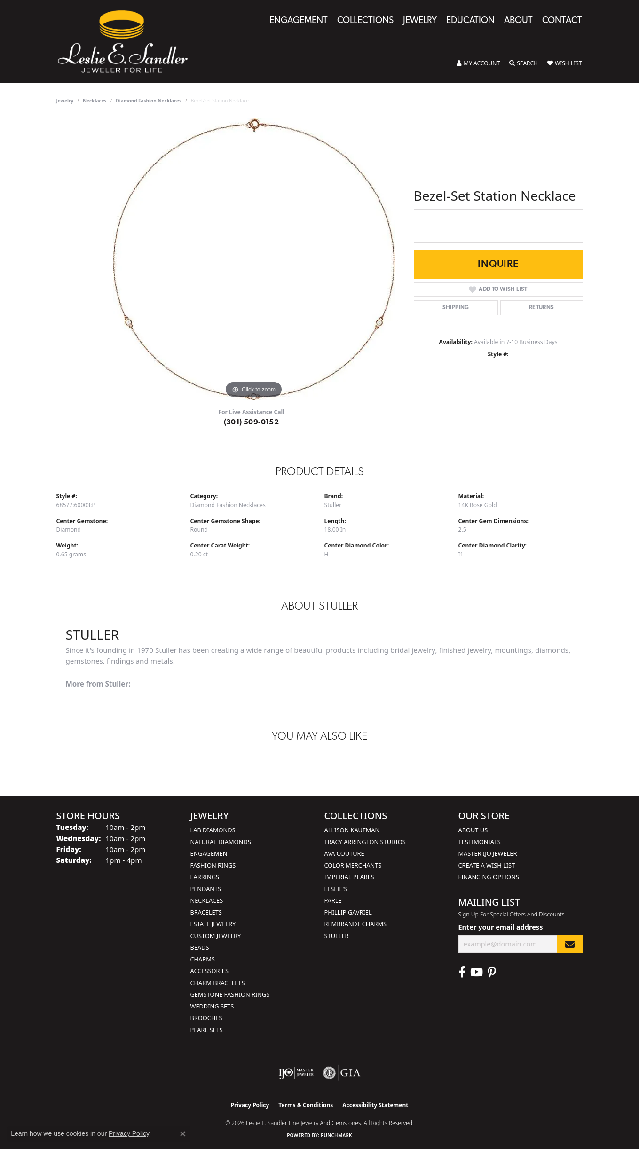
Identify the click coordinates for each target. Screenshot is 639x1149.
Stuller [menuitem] (336, 935)
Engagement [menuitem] (210, 853)
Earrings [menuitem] (205, 877)
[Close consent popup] (183, 1134)
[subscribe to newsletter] (570, 944)
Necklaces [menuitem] (206, 900)
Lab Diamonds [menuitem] (213, 830)
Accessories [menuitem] (209, 971)
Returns (541, 308)
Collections (365, 20)
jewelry (65, 100)
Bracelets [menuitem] (206, 912)
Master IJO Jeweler (487, 853)
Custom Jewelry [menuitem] (215, 935)
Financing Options (488, 877)
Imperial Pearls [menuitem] (349, 877)
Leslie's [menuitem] (335, 888)
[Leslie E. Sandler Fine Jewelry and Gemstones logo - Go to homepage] (127, 41)
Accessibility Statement (375, 1105)
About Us (473, 830)
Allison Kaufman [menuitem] (352, 830)
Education (470, 20)
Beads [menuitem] (199, 947)
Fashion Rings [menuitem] (213, 865)
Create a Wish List (486, 865)
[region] (254, 259)
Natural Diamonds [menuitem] (220, 841)
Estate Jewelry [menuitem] (213, 924)
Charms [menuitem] (202, 959)
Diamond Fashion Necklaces (148, 100)
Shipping (455, 308)
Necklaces (95, 100)
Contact (562, 20)
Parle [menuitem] (333, 900)
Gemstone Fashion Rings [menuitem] (230, 994)
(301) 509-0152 (251, 422)
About (518, 20)
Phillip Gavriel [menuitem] (348, 912)
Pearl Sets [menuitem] (206, 1029)
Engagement (298, 20)
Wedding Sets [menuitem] (212, 1006)
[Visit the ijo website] (296, 1073)
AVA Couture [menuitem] (344, 853)
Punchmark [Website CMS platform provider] (336, 1135)
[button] (478, 63)
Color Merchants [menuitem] (353, 865)
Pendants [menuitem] (205, 888)
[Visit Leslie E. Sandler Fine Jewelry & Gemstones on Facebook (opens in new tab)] (461, 972)
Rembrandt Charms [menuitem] (355, 924)
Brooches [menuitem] (206, 1018)
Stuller (333, 505)
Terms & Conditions (305, 1105)
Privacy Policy (250, 1105)
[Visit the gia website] (342, 1073)
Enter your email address (500, 926)
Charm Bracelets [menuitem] (217, 982)
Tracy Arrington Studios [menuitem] (365, 841)
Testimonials (479, 841)
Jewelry (420, 20)
